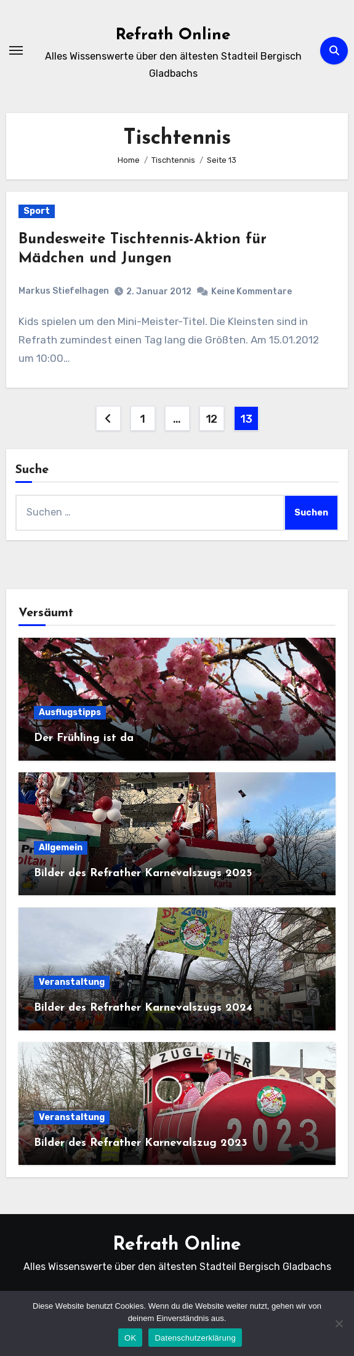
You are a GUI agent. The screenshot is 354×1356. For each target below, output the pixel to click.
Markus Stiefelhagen (63, 291)
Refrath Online (173, 35)
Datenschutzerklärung (195, 1337)
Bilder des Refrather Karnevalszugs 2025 (143, 873)
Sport (36, 211)
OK (130, 1337)
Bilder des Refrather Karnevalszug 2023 (140, 1143)
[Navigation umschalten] (16, 50)
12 (211, 419)
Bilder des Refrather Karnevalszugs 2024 (143, 1008)
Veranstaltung (72, 982)
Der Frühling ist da (84, 738)
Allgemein (60, 847)
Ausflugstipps (70, 712)
